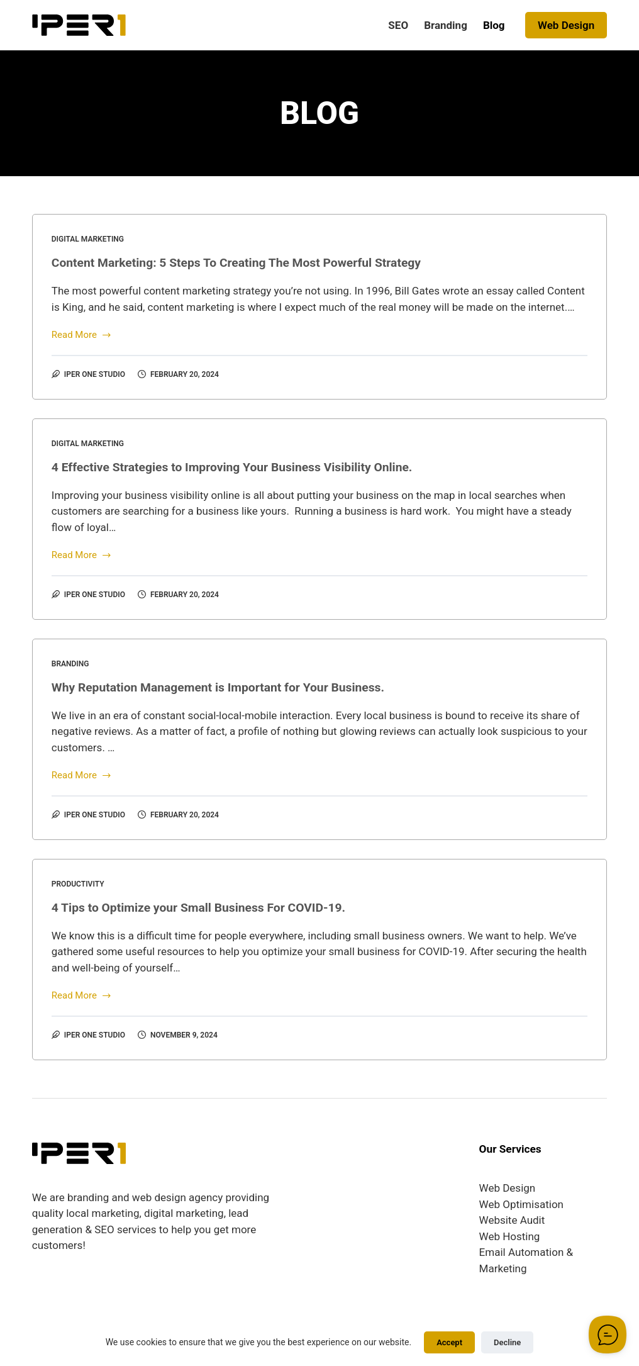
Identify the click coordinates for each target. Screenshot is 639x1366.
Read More (82, 335)
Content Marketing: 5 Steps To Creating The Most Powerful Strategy (243, 262)
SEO (398, 25)
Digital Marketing (88, 239)
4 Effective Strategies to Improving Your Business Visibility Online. (239, 466)
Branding (445, 25)
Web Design (566, 25)
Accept (449, 1342)
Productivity (78, 884)
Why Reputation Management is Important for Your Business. (224, 687)
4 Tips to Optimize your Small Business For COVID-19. (204, 907)
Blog (494, 25)
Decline (507, 1342)
